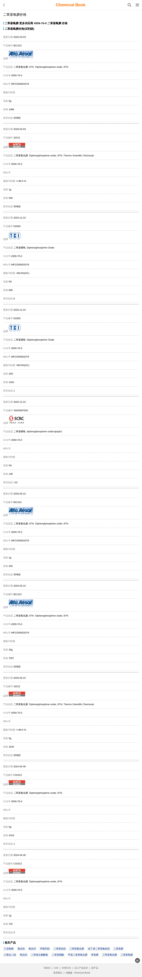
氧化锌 (32, 948)
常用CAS (66, 968)
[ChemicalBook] (70, 5)
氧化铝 (23, 954)
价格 (64, 23)
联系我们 (57, 972)
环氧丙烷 (45, 948)
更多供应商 (26, 23)
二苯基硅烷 (60, 948)
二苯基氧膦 (11, 23)
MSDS (47, 968)
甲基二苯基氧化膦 (77, 954)
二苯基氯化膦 (77, 948)
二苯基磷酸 (58, 954)
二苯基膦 (118, 948)
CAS (56, 968)
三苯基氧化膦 (109, 954)
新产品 (95, 968)
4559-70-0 (40, 23)
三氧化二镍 (10, 954)
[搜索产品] (129, 5)
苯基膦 (94, 954)
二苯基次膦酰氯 (39, 954)
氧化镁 (21, 948)
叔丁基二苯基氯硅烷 (99, 948)
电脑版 (69, 972)
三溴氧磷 (8, 948)
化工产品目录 (81, 968)
